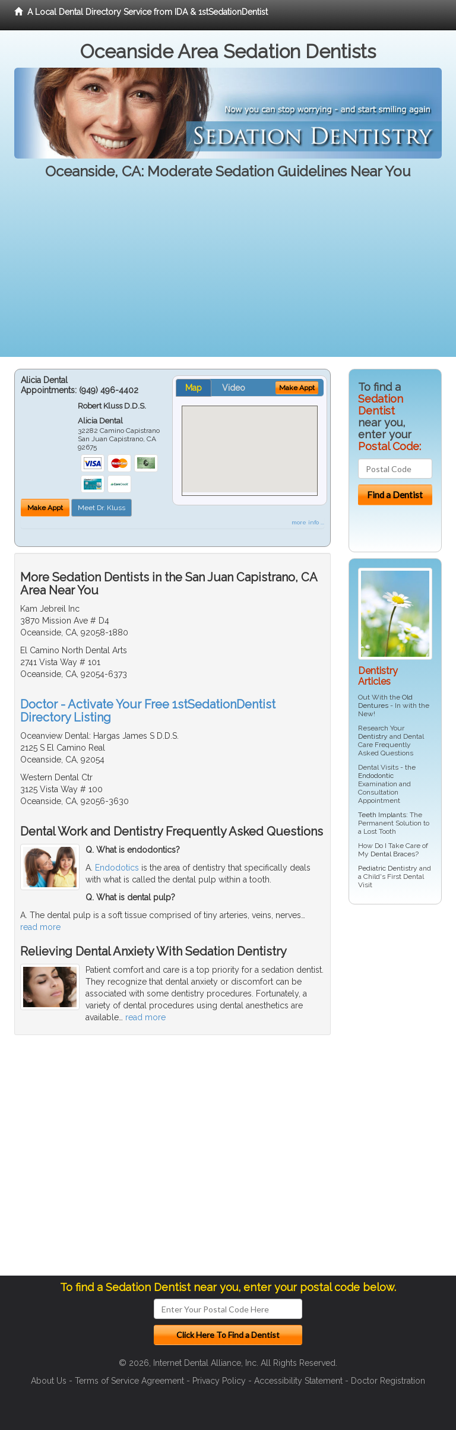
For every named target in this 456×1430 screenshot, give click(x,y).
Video (233, 388)
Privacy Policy (219, 1380)
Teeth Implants (382, 815)
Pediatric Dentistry (387, 868)
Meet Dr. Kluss (101, 508)
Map (193, 388)
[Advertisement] (228, 274)
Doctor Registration (388, 1380)
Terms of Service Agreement (129, 1380)
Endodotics (117, 867)
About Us (48, 1380)
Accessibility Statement (298, 1380)
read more (40, 927)
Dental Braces (392, 854)
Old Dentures (385, 701)
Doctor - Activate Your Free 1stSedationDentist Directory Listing (148, 711)
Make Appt (45, 508)
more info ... (308, 522)
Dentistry (373, 736)
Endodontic (376, 775)
